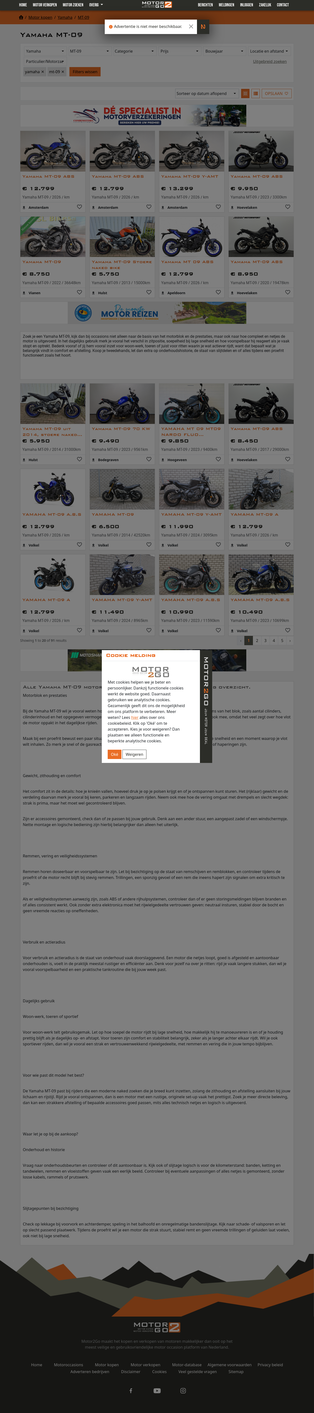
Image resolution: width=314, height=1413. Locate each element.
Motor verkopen (45, 5)
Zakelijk (265, 5)
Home (23, 5)
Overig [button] (94, 5)
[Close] (191, 26)
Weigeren (134, 754)
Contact (283, 5)
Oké (114, 754)
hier (135, 717)
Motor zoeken (73, 5)
